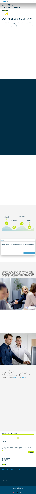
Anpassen (18, 253)
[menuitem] (14, 492)
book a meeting (24, 377)
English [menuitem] (15, 492)
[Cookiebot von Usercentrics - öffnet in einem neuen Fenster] (31, 240)
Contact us (31, 452)
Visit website (4, 10)
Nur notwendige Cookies (6, 253)
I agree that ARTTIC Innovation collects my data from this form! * (12, 450)
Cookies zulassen (29, 253)
